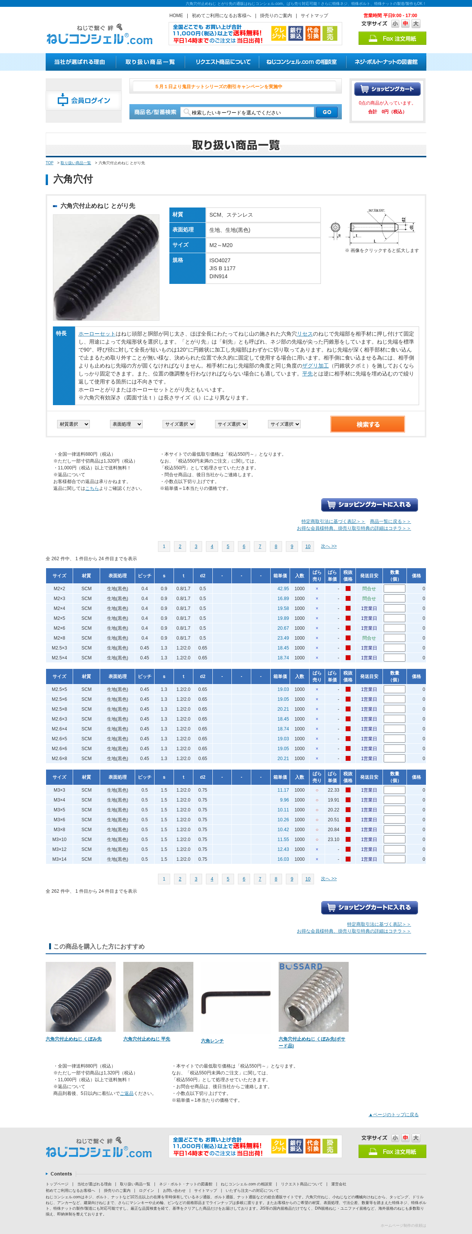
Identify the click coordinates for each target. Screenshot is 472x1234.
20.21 (283, 709)
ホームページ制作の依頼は (403, 1225)
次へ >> (328, 546)
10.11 (283, 810)
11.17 (283, 790)
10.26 (283, 819)
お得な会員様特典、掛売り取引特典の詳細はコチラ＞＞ (354, 528)
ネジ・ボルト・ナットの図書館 (185, 1184)
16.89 (283, 598)
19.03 (283, 689)
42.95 (283, 588)
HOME (176, 15)
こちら (92, 488)
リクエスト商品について (302, 1184)
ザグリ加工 (315, 366)
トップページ (57, 1184)
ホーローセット (97, 334)
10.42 (283, 829)
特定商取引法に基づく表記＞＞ (333, 521)
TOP (49, 163)
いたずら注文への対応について (252, 1190)
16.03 (283, 859)
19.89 (283, 618)
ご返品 (127, 1093)
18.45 (283, 648)
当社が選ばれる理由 (94, 1184)
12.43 (283, 849)
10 (307, 546)
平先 (307, 374)
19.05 (283, 699)
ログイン (146, 1190)
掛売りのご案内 (276, 15)
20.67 (283, 628)
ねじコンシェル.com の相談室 (246, 1184)
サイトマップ (314, 15)
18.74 (283, 658)
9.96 (284, 800)
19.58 (283, 608)
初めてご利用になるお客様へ (221, 15)
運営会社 (338, 1184)
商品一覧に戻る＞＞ (390, 521)
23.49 (283, 638)
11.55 (283, 839)
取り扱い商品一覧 (76, 163)
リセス (305, 334)
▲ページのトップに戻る (393, 1114)
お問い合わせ (174, 1190)
